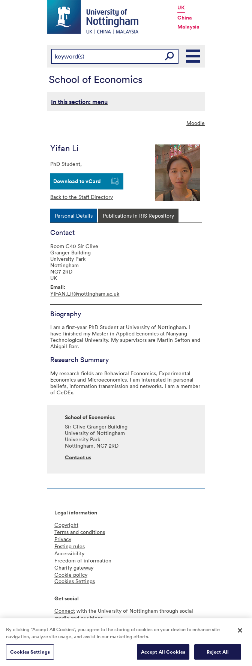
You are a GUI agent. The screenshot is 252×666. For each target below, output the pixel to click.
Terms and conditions (79, 531)
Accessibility (69, 553)
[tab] (73, 216)
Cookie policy (70, 574)
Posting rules (69, 546)
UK (181, 7)
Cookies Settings (30, 654)
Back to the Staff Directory (81, 196)
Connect (64, 610)
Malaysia (188, 26)
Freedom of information (82, 560)
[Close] (240, 632)
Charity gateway (73, 567)
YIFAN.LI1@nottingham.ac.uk (84, 293)
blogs (96, 617)
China (184, 17)
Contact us (78, 457)
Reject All (218, 654)
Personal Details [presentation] (74, 215)
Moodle (195, 122)
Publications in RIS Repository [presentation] (138, 215)
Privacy (62, 539)
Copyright (66, 524)
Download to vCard (77, 181)
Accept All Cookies (163, 654)
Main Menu (193, 56)
